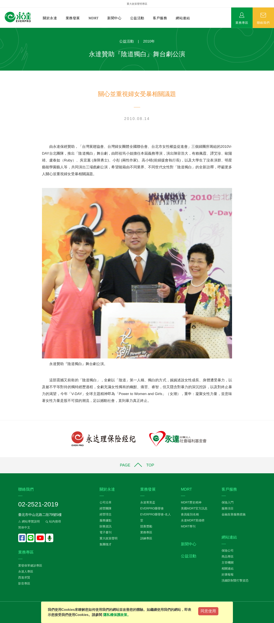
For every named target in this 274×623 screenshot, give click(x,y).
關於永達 (50, 18)
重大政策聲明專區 (137, 3)
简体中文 (24, 527)
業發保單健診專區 (30, 565)
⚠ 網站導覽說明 (29, 521)
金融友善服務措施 (234, 514)
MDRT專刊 (188, 526)
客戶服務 (160, 18)
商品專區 (228, 556)
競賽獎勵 (146, 526)
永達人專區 (25, 571)
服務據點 (106, 520)
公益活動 (137, 18)
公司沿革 (106, 502)
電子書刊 (106, 532)
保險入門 (228, 502)
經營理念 (106, 514)
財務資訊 (106, 526)
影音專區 (24, 583)
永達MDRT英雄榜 (192, 520)
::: (1, 30)
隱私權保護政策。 (117, 615)
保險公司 (228, 550)
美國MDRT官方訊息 (194, 508)
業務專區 (241, 22)
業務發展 (73, 18)
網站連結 (183, 18)
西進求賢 (24, 577)
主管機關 (228, 562)
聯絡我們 (263, 22)
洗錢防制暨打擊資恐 (235, 580)
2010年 (149, 41)
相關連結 (228, 568)
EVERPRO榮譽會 (152, 508)
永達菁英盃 (147, 502)
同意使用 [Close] (208, 611)
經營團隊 (106, 508)
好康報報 (228, 574)
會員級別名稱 (190, 514)
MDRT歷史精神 (191, 502)
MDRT (93, 18)
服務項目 (228, 508)
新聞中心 (114, 18)
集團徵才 (106, 544)
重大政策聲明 (109, 538)
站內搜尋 (53, 521)
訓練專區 (146, 538)
